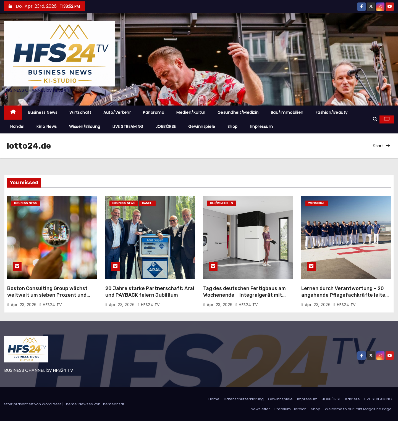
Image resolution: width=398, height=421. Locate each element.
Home (213, 399)
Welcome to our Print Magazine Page (358, 409)
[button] (375, 119)
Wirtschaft (80, 112)
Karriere (352, 399)
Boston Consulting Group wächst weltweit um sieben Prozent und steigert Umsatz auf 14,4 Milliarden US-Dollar (50, 298)
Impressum (261, 126)
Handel (17, 126)
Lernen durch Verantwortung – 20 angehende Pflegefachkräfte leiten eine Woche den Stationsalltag (344, 295)
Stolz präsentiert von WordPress (33, 404)
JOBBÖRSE (166, 126)
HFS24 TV (50, 304)
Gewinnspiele (201, 126)
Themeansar (112, 404)
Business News (42, 112)
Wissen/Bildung (84, 126)
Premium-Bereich (290, 409)
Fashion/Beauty (332, 112)
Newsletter (260, 409)
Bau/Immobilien (287, 112)
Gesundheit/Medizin (238, 112)
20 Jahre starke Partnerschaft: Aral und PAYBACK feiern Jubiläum (149, 291)
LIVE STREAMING (127, 126)
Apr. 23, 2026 (24, 304)
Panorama (153, 112)
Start (378, 146)
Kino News (46, 126)
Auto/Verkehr (117, 112)
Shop (232, 126)
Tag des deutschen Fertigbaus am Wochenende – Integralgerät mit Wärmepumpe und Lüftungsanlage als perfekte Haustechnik (245, 298)
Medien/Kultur (190, 112)
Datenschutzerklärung (244, 399)
